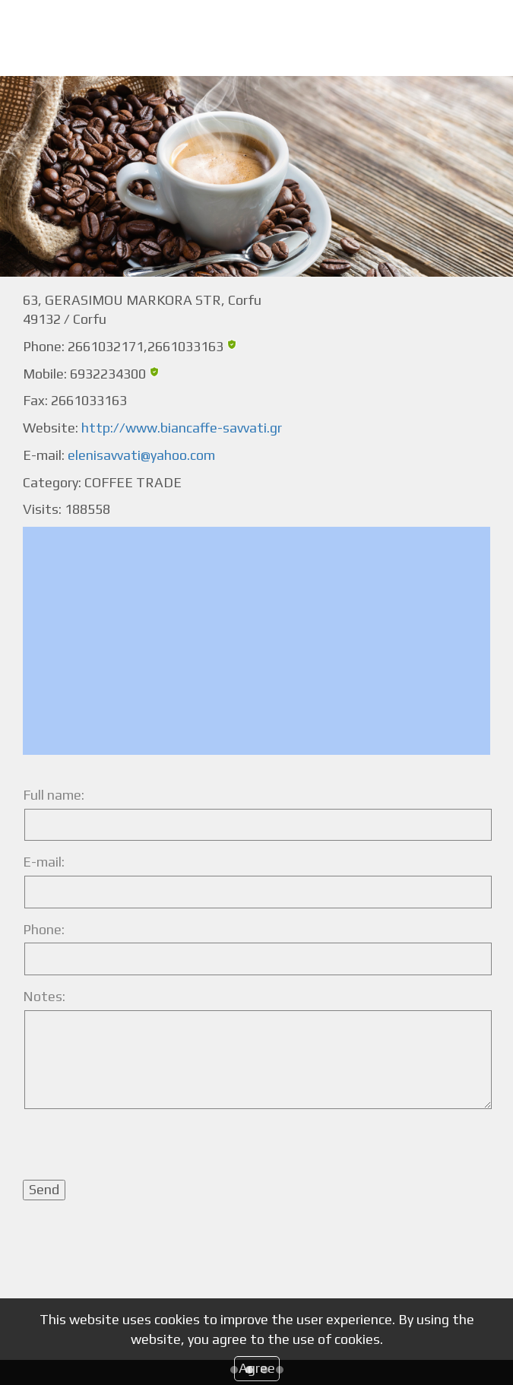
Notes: (44, 996)
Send (44, 1189)
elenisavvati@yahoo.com (141, 455)
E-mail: (44, 862)
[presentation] (138, 1150)
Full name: (53, 795)
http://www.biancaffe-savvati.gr (181, 428)
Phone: (44, 929)
